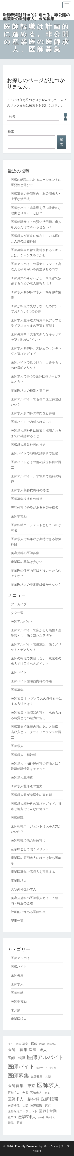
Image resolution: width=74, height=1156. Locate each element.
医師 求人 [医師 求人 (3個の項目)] (38, 1050)
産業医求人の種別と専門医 (30, 390)
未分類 (15, 1010)
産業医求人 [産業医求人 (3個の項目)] (27, 1117)
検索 (11, 132)
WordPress (51, 1146)
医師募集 (17, 690)
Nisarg (37, 1150)
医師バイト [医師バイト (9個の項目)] (21, 1066)
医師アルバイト (22, 621)
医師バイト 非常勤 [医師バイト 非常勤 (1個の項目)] (46, 1067)
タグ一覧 (17, 613)
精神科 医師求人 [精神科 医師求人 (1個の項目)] (46, 1117)
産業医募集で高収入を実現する (33, 872)
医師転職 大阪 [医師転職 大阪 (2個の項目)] (18, 1105)
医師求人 (17, 746)
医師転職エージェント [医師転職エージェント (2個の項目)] (22, 1111)
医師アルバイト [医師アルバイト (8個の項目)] (45, 1057)
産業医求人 (19, 881)
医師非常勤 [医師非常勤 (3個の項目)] (48, 1111)
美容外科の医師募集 (25, 553)
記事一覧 (17, 920)
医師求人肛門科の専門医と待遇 (33, 413)
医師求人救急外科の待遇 (28, 445)
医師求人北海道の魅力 (26, 786)
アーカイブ (19, 604)
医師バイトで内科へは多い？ (31, 422)
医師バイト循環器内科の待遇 (31, 681)
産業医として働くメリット (30, 849)
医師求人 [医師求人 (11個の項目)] (48, 1085)
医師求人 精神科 (23, 755)
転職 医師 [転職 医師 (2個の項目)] (15, 1122)
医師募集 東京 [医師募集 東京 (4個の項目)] (21, 1085)
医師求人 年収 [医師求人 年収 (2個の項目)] (18, 1093)
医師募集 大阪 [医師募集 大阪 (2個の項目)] (41, 1076)
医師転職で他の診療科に (28, 840)
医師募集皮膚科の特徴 (26, 499)
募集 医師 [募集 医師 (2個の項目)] (29, 1044)
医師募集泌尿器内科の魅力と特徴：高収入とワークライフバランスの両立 (36, 732)
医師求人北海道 (22, 777)
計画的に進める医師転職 (28, 912)
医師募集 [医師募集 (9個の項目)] (18, 1075)
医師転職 (17, 817)
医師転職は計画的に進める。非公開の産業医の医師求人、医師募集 (36, 16)
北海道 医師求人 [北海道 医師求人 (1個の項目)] (47, 1044)
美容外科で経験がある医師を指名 (34, 507)
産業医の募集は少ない (26, 562)
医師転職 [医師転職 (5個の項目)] (49, 1099)
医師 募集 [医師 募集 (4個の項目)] (17, 1049)
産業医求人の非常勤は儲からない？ (36, 584)
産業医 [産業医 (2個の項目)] (12, 1117)
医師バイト (19, 672)
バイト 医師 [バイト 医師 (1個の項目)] (14, 1044)
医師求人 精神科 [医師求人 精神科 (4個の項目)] (23, 1099)
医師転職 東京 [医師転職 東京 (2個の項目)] (40, 1105)
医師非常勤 (19, 516)
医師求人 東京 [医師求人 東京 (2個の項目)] (40, 1093)
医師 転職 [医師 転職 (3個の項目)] (16, 1058)
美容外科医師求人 (23, 889)
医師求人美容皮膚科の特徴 (30, 490)
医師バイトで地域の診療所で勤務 (34, 453)
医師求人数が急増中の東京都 (31, 795)
